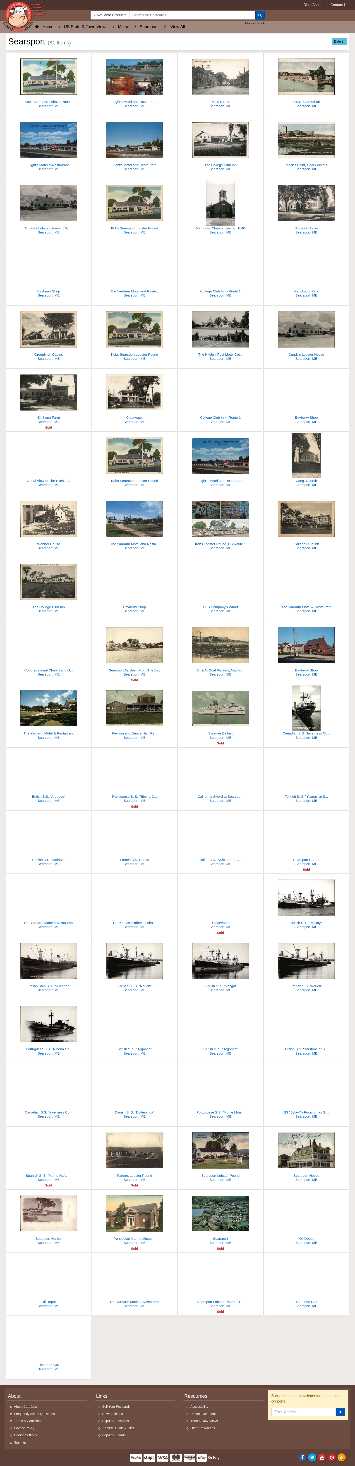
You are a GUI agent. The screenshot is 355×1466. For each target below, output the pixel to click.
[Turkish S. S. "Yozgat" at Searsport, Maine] (306, 776)
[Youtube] (322, 1457)
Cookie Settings (25, 1435)
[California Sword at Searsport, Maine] (220, 776)
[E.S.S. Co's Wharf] (306, 81)
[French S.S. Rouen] (135, 839)
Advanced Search (255, 23)
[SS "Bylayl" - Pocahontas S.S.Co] (306, 1092)
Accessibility (199, 1406)
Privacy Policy (24, 1428)
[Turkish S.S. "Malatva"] (48, 839)
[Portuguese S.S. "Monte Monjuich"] (220, 1092)
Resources (195, 1396)
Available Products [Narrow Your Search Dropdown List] (110, 15)
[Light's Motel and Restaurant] (135, 81)
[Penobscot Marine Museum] (135, 1218)
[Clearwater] (135, 397)
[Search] (260, 15)
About (14, 1396)
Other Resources (202, 1428)
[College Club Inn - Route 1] (220, 271)
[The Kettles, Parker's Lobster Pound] (135, 902)
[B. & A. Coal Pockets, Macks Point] (220, 650)
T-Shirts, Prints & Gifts (118, 1428)
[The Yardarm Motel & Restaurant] (306, 586)
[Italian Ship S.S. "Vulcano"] (48, 965)
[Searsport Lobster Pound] (220, 1155)
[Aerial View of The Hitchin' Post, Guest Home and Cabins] (48, 460)
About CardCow (25, 1406)
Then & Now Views (204, 1421)
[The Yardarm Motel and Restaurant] (135, 523)
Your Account (315, 5)
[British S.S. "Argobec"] (48, 776)
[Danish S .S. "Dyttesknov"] (135, 1092)
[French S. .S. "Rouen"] (135, 965)
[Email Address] (303, 1412)
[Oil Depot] (306, 1218)
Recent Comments (203, 1414)
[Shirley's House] (306, 208)
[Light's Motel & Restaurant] (48, 144)
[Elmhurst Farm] (48, 397)
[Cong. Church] (306, 460)
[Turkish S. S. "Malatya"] (306, 902)
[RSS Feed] (341, 1457)
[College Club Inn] (306, 523)
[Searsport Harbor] (306, 839)
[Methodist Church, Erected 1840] (220, 208)
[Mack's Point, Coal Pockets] (306, 144)
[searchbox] (192, 15)
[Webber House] (48, 523)
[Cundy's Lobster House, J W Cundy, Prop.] (48, 208)
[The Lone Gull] (306, 1281)
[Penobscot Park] (306, 271)
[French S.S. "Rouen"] (306, 965)
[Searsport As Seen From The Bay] (135, 650)
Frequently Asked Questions (34, 1414)
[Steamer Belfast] (220, 713)
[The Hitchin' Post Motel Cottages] (220, 334)
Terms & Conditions (28, 1421)
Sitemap (20, 1442)
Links (102, 1396)
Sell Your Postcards (116, 1406)
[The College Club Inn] (220, 144)
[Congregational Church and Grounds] (48, 650)
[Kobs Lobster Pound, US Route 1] (220, 523)
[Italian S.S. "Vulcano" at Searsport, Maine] (220, 839)
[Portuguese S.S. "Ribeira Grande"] (48, 1028)
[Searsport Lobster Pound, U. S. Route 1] (220, 1281)
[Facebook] (302, 1457)
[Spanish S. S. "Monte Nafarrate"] (48, 1155)
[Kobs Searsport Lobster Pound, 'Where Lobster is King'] (48, 81)
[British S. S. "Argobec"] (135, 1028)
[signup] (340, 1412)
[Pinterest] (332, 1457)
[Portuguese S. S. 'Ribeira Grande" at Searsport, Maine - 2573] (135, 776)
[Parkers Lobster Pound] (135, 1155)
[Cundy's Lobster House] (306, 334)
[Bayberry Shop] (48, 271)
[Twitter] (312, 1457)
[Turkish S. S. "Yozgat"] (220, 965)
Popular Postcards (115, 1421)
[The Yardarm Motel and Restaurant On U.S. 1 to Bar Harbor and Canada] (135, 271)
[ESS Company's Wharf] (220, 586)
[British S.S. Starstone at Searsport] (306, 1028)
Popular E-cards (114, 1435)
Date (338, 41)
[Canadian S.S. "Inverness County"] (306, 713)
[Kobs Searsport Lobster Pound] (135, 208)
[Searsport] (220, 1218)
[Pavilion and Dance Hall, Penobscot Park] (135, 713)
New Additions (112, 1414)
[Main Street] (220, 81)
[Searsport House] (306, 1155)
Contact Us (339, 5)
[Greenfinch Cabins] (48, 334)
